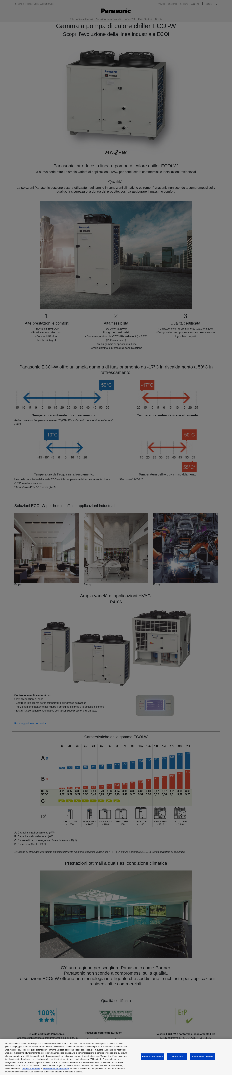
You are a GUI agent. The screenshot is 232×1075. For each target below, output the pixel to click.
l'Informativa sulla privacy (56, 1068)
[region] (116, 1057)
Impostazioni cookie (152, 1056)
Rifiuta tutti (177, 1056)
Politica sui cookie (31, 1068)
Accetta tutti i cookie (202, 1056)
